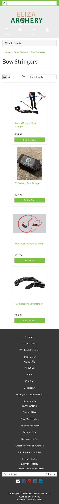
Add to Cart (29, 200)
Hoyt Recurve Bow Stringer (28, 243)
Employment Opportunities (29, 394)
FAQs (29, 374)
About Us (29, 367)
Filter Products (13, 43)
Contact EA (29, 387)
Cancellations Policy (29, 425)
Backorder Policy (29, 439)
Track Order (30, 356)
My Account (30, 343)
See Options (29, 139)
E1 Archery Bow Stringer (27, 183)
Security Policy (29, 459)
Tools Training (21, 52)
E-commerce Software (26, 499)
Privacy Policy (29, 432)
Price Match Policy (29, 419)
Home (8, 52)
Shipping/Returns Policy (29, 452)
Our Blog (29, 381)
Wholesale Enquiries (29, 350)
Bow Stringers (38, 52)
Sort (24, 76)
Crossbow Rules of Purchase (29, 445)
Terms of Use (29, 412)
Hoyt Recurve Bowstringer (28, 303)
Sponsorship (29, 401)
